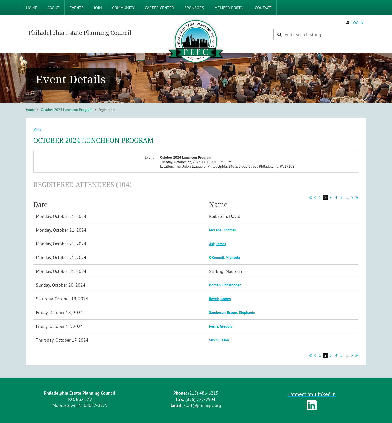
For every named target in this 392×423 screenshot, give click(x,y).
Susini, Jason (219, 340)
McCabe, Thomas (222, 230)
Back (37, 129)
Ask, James (217, 243)
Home (30, 109)
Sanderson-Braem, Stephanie (232, 312)
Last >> (357, 197)
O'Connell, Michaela (224, 257)
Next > (352, 197)
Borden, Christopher (225, 285)
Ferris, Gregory (220, 326)
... (347, 197)
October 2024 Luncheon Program (66, 109)
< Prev (315, 197)
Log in (358, 22)
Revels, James (220, 298)
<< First (310, 197)
